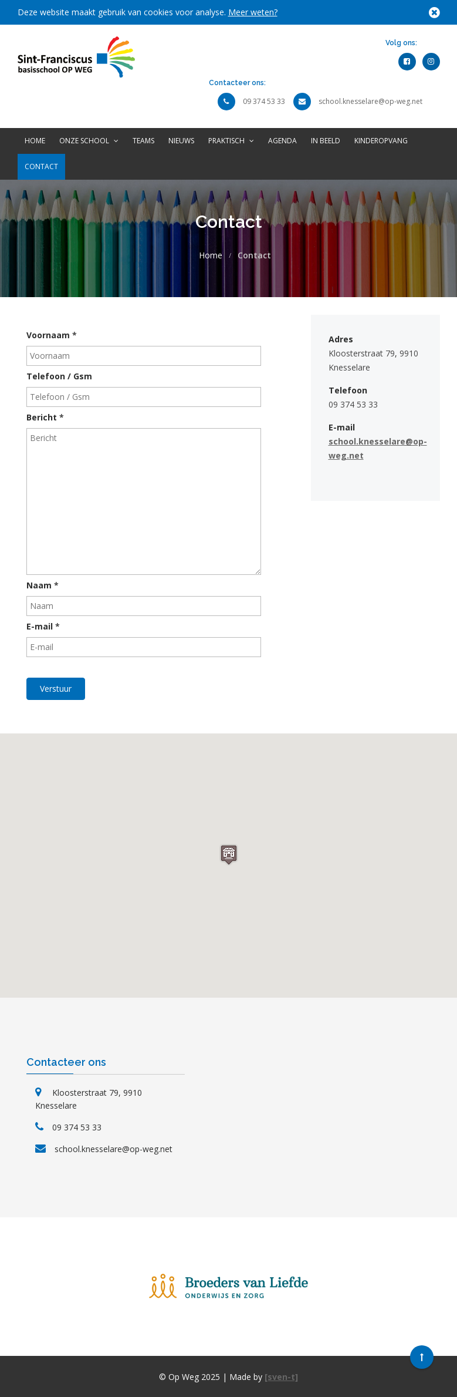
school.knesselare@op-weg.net (370, 101)
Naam (42, 585)
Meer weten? (252, 12)
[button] (228, 855)
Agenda (282, 141)
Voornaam (51, 335)
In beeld (325, 141)
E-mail (43, 626)
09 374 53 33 (264, 101)
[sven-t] (281, 1376)
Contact (41, 166)
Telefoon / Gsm (59, 376)
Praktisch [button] (231, 141)
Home (35, 141)
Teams (143, 141)
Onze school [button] (89, 141)
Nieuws (181, 141)
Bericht (45, 417)
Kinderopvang (381, 141)
